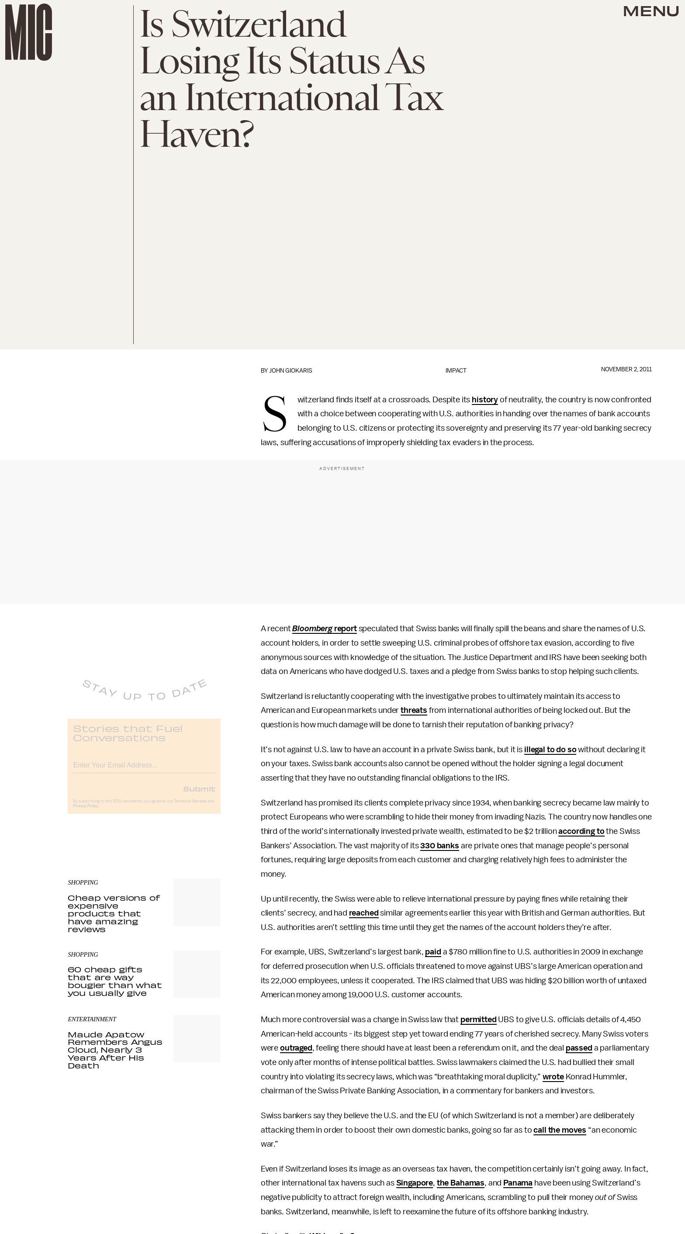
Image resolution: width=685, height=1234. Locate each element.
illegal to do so (550, 749)
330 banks (439, 845)
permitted (478, 1019)
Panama (518, 1183)
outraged (296, 1048)
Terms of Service (190, 807)
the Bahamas (460, 1183)
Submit (199, 794)
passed (579, 1048)
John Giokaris (290, 370)
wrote (553, 1076)
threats (414, 710)
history (485, 399)
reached (364, 913)
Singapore (414, 1183)
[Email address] (144, 769)
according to (581, 831)
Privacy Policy (85, 812)
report (344, 628)
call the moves (559, 1130)
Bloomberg (312, 628)
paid (433, 951)
